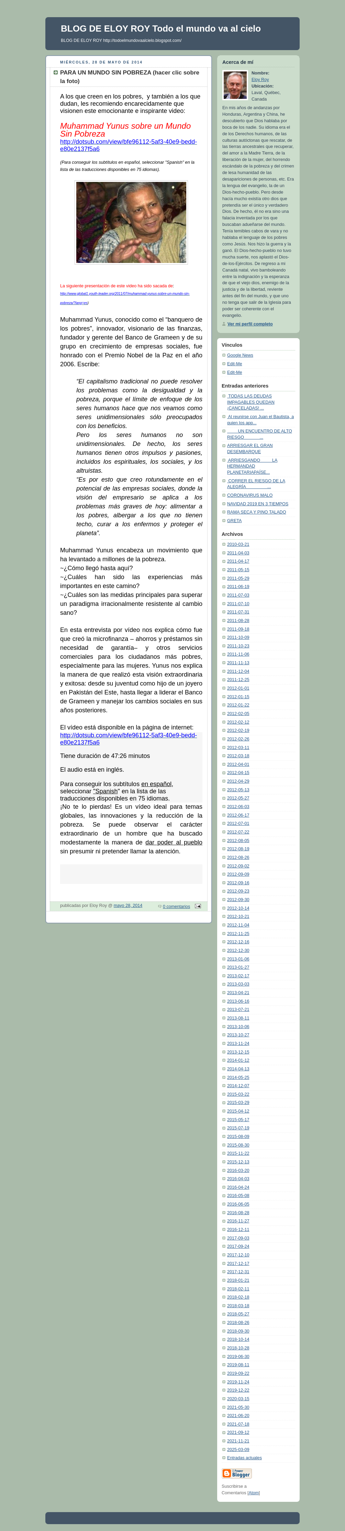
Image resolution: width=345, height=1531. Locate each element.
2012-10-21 (238, 916)
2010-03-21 (238, 544)
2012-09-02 (238, 866)
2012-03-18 (238, 755)
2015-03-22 (238, 1094)
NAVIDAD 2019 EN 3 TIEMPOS (257, 504)
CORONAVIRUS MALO (249, 495)
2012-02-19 (238, 730)
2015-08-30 (238, 1145)
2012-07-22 (238, 832)
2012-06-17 (238, 815)
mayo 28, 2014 (128, 905)
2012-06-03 (238, 806)
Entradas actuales (244, 1457)
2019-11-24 (238, 1382)
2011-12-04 (238, 671)
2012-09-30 (238, 899)
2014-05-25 (238, 1077)
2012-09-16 (238, 882)
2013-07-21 (238, 1009)
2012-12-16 (238, 942)
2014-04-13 (238, 1069)
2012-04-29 (238, 781)
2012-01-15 (238, 696)
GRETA (234, 520)
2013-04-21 (238, 992)
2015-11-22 (238, 1153)
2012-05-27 (238, 798)
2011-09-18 (238, 629)
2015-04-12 (238, 1111)
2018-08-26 (238, 1322)
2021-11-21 (238, 1441)
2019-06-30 (238, 1356)
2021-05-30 (238, 1407)
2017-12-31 (238, 1271)
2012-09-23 (238, 891)
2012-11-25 (238, 933)
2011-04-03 (238, 553)
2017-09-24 (238, 1246)
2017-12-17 (238, 1263)
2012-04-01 (238, 764)
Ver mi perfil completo (250, 324)
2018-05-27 (238, 1314)
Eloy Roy (260, 79)
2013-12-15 (238, 1052)
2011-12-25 (238, 679)
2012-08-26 (238, 857)
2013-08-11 (238, 1018)
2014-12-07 (238, 1085)
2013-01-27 (238, 967)
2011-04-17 (238, 561)
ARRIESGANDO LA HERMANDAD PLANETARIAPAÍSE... (252, 466)
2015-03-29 (238, 1102)
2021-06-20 (238, 1415)
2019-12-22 (238, 1390)
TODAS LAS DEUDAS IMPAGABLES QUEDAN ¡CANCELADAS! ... (251, 402)
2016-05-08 (238, 1195)
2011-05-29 (238, 578)
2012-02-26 (238, 739)
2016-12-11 (238, 1229)
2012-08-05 (238, 840)
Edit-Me (234, 363)
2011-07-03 (238, 595)
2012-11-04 (238, 925)
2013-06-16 (238, 1001)
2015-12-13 (238, 1162)
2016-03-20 (238, 1170)
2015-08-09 (238, 1136)
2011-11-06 (238, 654)
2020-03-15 (238, 1398)
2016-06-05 (238, 1204)
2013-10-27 (238, 1035)
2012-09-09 (238, 874)
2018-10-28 (238, 1348)
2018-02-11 (238, 1289)
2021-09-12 (238, 1432)
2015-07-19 (238, 1128)
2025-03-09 (238, 1449)
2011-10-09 (238, 637)
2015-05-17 (238, 1119)
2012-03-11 (238, 747)
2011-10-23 (238, 646)
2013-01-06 (238, 959)
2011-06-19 (238, 586)
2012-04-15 (238, 772)
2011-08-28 (238, 620)
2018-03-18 (238, 1305)
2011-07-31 (238, 612)
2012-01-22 (238, 705)
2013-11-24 (238, 1043)
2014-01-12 (238, 1060)
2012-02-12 (238, 722)
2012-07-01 (238, 823)
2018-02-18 (238, 1297)
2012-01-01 (238, 688)
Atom (254, 1492)
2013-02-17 (238, 976)
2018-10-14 (238, 1339)
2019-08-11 (238, 1364)
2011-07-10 (238, 603)
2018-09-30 (238, 1331)
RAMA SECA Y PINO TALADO (256, 512)
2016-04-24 (238, 1187)
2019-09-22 (238, 1373)
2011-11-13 (238, 662)
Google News (240, 355)
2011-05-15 (238, 569)
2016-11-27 (238, 1221)
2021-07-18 (238, 1424)
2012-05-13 (238, 789)
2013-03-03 (238, 984)
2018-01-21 (238, 1280)
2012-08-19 (238, 849)
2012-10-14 (238, 908)
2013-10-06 (238, 1026)
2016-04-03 (238, 1178)
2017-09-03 (238, 1238)
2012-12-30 (238, 950)
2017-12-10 (238, 1255)
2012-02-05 (238, 713)
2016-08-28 (238, 1212)
